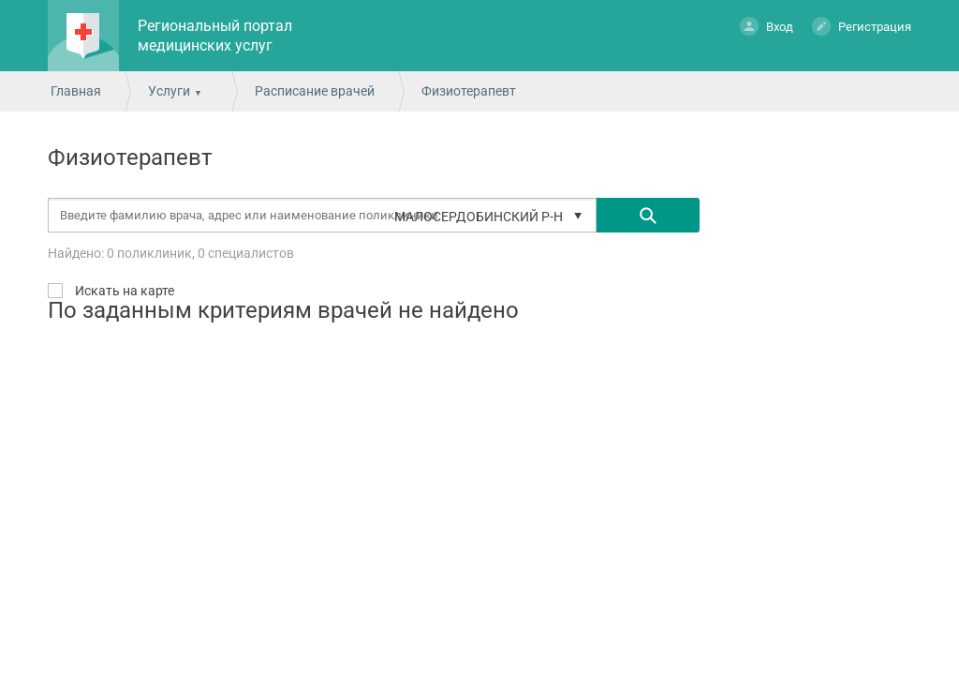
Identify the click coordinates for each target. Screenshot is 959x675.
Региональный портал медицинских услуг (215, 35)
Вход (766, 26)
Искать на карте (123, 290)
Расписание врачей (315, 90)
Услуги (169, 90)
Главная (76, 90)
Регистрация (861, 26)
